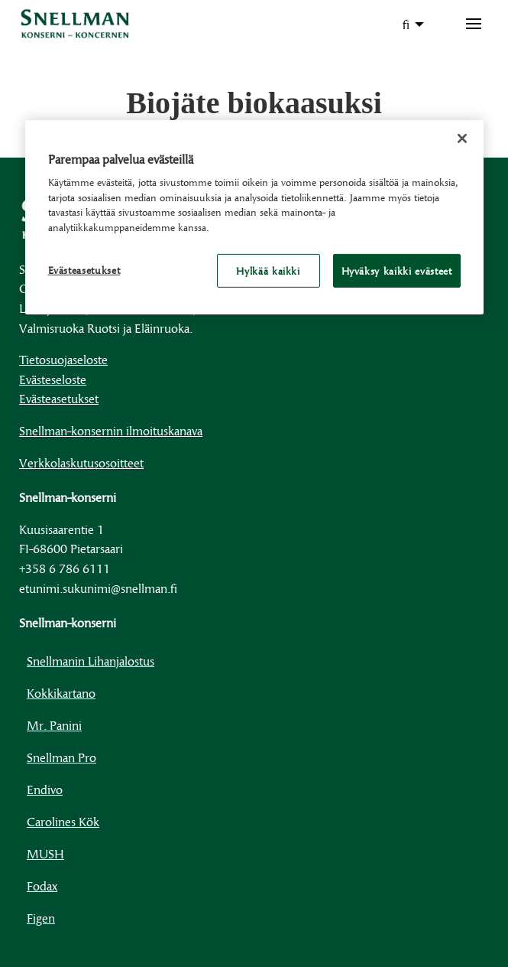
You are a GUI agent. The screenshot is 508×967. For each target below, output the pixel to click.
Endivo (45, 789)
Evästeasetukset (59, 398)
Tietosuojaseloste (63, 359)
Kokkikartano (61, 693)
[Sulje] (462, 138)
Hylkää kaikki (267, 271)
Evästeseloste (52, 379)
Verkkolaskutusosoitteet (81, 462)
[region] (254, 216)
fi (406, 24)
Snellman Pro (61, 757)
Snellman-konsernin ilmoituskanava (110, 430)
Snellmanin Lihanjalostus (90, 661)
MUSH (45, 853)
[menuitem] (409, 24)
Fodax (42, 885)
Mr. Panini (54, 725)
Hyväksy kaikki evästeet (396, 271)
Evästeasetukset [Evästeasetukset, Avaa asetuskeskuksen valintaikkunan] (84, 270)
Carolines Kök (63, 821)
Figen (41, 918)
